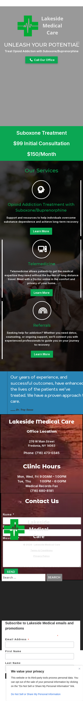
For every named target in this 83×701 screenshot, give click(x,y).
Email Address (17, 639)
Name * (8, 514)
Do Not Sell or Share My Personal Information (36, 694)
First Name (13, 651)
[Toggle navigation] (77, 42)
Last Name (13, 663)
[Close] (79, 668)
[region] (44, 683)
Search (55, 577)
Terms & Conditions (41, 550)
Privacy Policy (41, 556)
